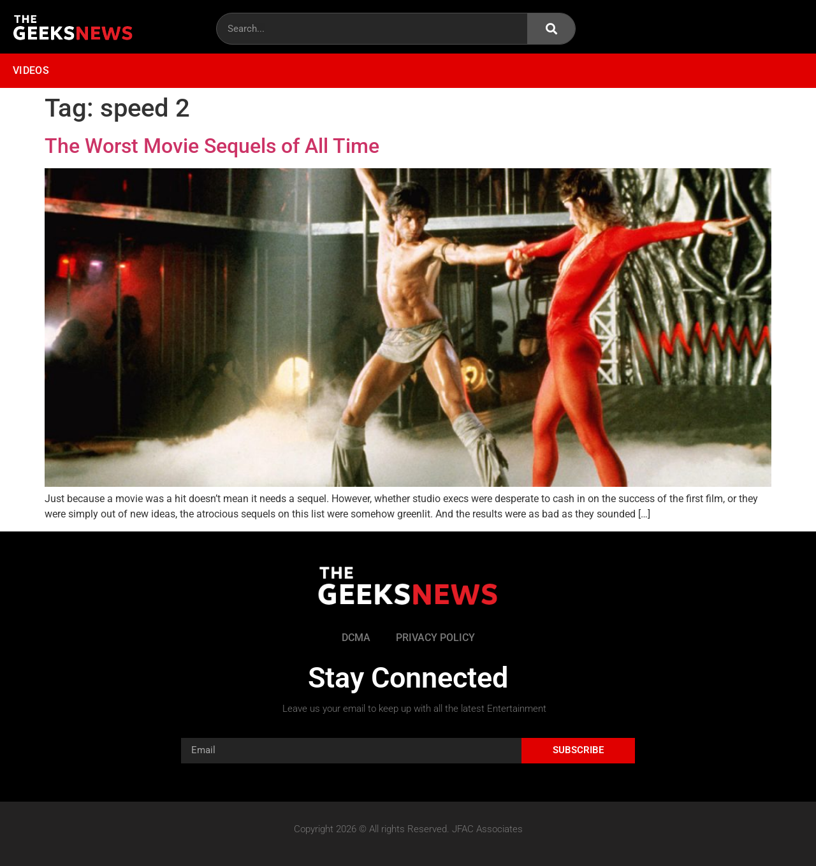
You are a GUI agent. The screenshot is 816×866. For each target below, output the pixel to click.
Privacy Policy (435, 637)
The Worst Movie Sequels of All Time (212, 146)
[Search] (551, 28)
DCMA (356, 637)
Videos (31, 70)
